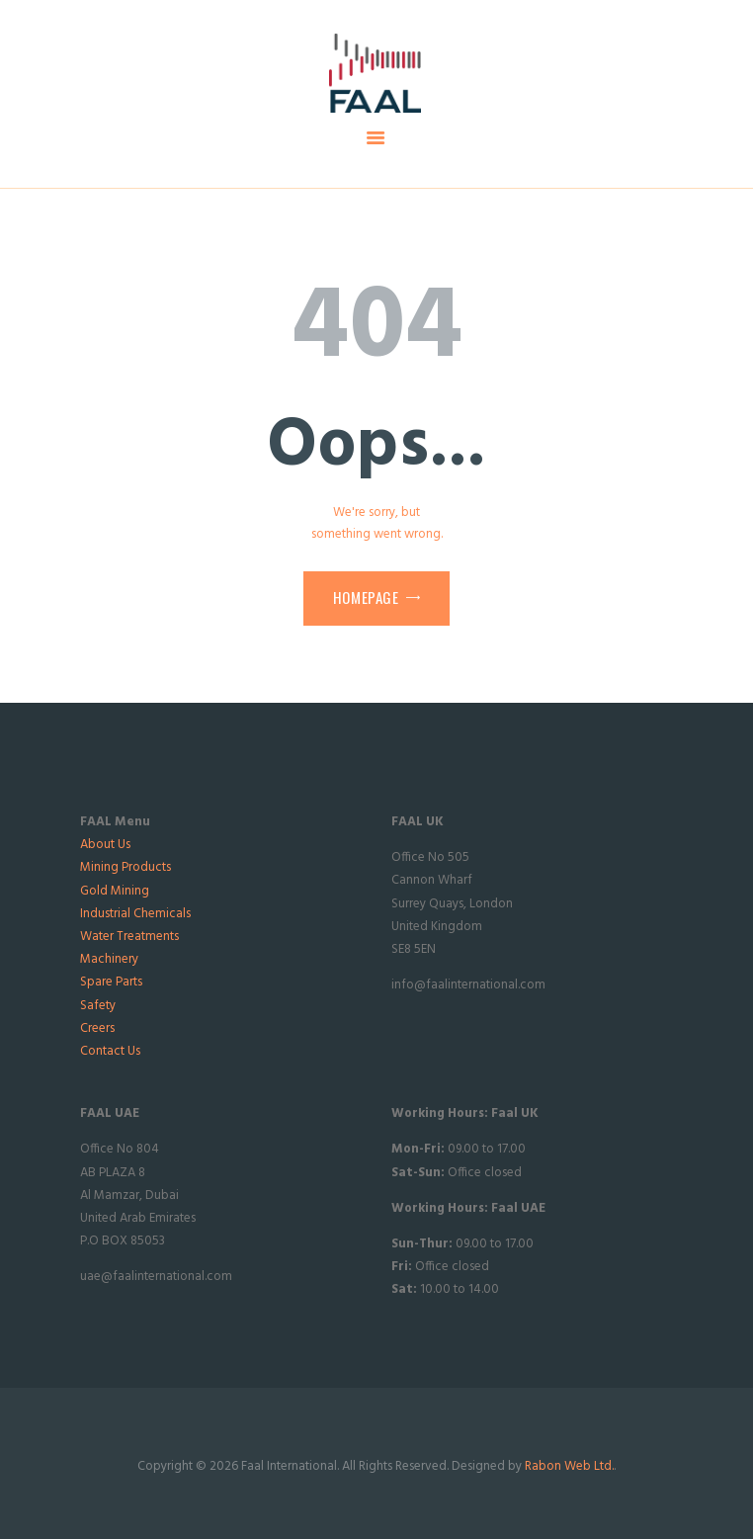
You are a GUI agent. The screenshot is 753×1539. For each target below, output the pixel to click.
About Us (105, 844)
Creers (97, 1028)
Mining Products (125, 867)
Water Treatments (129, 936)
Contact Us (110, 1051)
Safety (98, 1005)
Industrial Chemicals (135, 913)
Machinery (109, 959)
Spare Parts (111, 982)
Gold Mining (114, 891)
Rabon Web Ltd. (569, 1466)
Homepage (366, 597)
